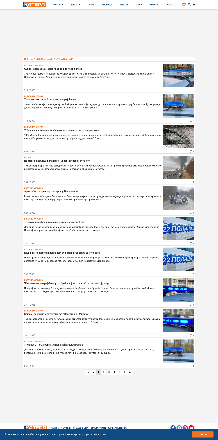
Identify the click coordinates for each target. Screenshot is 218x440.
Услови (103, 428)
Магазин (154, 5)
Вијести (75, 5)
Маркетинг (66, 428)
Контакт (94, 428)
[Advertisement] (109, 34)
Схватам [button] (202, 434)
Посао (91, 5)
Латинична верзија (117, 428)
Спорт (139, 5)
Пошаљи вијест (80, 428)
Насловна (57, 5)
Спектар (171, 5)
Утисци (124, 5)
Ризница (107, 5)
